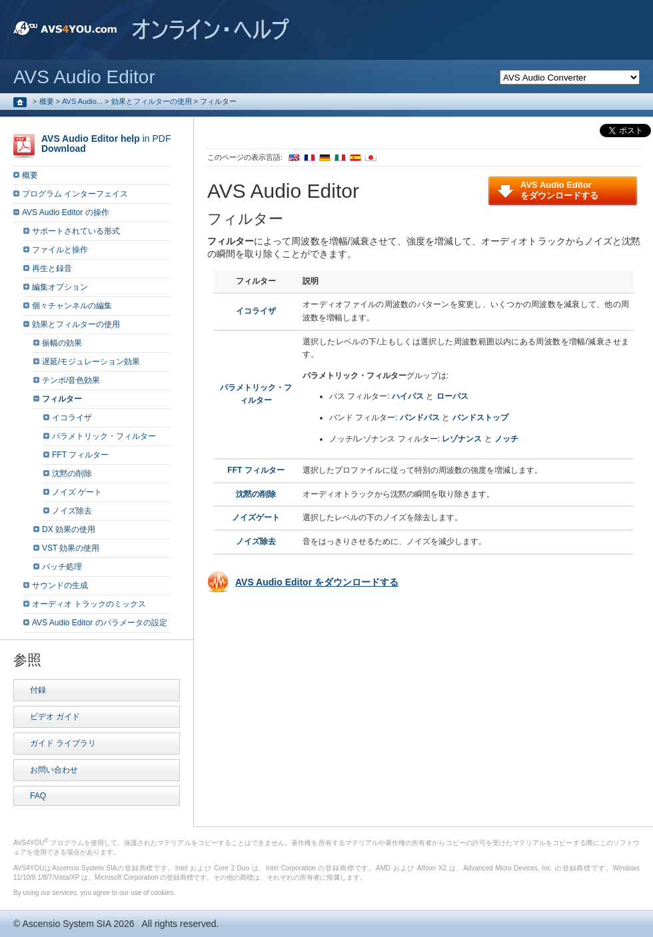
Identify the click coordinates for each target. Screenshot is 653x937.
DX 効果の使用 (68, 529)
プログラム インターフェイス (75, 193)
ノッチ (506, 439)
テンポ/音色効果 (71, 380)
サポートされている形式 (76, 231)
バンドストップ (480, 417)
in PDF (106, 143)
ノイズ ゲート (77, 492)
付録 (38, 690)
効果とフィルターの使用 (151, 101)
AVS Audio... (82, 101)
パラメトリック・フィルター (104, 436)
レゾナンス (462, 439)
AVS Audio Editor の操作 (65, 212)
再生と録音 (52, 268)
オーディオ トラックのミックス (89, 604)
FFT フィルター (255, 470)
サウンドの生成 (60, 585)
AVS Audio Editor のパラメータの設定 (99, 622)
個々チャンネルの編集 (72, 305)
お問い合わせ (54, 770)
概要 (46, 101)
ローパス (452, 396)
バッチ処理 (62, 566)
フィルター (62, 399)
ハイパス (408, 396)
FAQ (38, 795)
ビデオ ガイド (55, 716)
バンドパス (420, 417)
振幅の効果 (62, 343)
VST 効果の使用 (70, 548)
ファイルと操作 (60, 249)
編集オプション (60, 287)
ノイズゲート (256, 517)
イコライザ (256, 311)
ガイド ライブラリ (63, 743)
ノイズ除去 (256, 541)
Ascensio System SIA (66, 923)
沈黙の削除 (256, 494)
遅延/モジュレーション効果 (91, 361)
